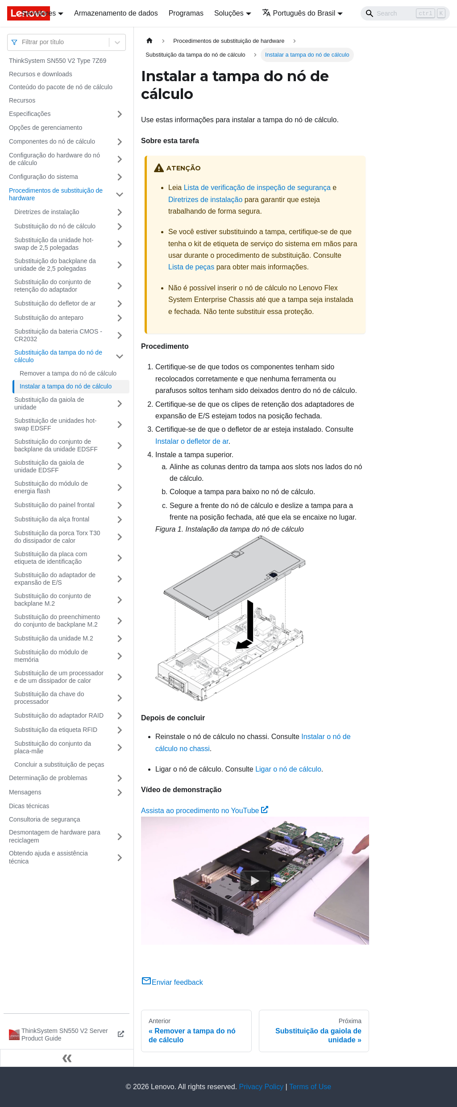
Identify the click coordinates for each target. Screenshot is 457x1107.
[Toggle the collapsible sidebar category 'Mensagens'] (119, 792)
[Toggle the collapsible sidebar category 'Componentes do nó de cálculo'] (119, 142)
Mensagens (25, 792)
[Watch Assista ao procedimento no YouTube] (255, 881)
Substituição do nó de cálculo (55, 226)
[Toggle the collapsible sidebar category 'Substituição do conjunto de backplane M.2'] (119, 600)
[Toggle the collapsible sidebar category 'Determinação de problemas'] (119, 778)
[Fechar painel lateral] (67, 1058)
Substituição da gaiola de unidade (49, 403)
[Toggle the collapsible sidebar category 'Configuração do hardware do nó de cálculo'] (119, 159)
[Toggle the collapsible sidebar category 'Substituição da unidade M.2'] (119, 639)
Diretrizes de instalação (46, 211)
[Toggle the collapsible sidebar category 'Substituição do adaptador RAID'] (119, 716)
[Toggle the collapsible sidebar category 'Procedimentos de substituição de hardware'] (119, 194)
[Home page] (149, 41)
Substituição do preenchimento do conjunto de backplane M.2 (57, 620)
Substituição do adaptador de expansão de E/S (55, 579)
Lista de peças (191, 267)
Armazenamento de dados (116, 13)
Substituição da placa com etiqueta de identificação (50, 558)
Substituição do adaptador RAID (59, 715)
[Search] (405, 13)
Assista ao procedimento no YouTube (204, 810)
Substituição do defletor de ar (55, 303)
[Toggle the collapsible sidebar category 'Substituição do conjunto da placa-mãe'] (119, 747)
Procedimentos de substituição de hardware (56, 194)
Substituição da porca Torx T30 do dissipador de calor (57, 537)
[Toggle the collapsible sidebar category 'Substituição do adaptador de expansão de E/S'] (119, 579)
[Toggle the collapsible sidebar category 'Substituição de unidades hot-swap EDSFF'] (119, 424)
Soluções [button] (229, 13)
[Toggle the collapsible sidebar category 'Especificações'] (119, 114)
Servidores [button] (39, 13)
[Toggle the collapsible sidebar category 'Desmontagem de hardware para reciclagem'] (119, 836)
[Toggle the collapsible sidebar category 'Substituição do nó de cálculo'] (119, 226)
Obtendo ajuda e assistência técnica (48, 857)
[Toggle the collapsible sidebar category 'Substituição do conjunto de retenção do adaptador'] (119, 286)
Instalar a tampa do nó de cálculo (66, 386)
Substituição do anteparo (48, 317)
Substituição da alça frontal (51, 519)
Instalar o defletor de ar (191, 441)
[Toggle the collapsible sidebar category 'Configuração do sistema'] (119, 177)
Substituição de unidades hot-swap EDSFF (55, 424)
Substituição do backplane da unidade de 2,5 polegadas (55, 265)
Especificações (29, 113)
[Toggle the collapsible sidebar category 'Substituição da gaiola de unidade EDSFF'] (119, 466)
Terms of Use (310, 1086)
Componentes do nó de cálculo (52, 141)
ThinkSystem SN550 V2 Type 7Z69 (57, 60)
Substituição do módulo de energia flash (51, 487)
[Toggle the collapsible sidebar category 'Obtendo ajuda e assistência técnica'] (119, 857)
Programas (186, 13)
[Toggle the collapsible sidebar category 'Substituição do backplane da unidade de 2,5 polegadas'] (119, 265)
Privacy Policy (261, 1086)
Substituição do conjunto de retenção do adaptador (52, 285)
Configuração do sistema (43, 176)
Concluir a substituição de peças (59, 764)
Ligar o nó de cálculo (288, 769)
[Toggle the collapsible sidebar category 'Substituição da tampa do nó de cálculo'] (119, 356)
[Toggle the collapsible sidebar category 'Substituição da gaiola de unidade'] (119, 403)
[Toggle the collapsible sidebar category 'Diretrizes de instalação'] (119, 212)
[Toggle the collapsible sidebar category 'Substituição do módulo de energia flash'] (119, 487)
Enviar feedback (172, 982)
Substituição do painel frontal (54, 504)
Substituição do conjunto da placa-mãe (52, 747)
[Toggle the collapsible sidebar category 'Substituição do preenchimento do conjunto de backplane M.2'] (119, 621)
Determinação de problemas (48, 777)
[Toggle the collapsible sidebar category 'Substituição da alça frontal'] (119, 519)
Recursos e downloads (40, 74)
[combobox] (23, 42)
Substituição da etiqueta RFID (55, 729)
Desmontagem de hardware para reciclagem (54, 836)
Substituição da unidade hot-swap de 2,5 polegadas (53, 244)
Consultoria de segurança (44, 819)
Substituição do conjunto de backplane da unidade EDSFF (56, 445)
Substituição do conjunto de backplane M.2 (52, 599)
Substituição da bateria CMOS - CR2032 (58, 335)
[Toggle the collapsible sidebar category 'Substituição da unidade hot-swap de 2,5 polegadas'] (119, 244)
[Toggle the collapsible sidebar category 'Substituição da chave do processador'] (119, 698)
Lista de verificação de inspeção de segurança (257, 187)
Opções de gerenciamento (45, 127)
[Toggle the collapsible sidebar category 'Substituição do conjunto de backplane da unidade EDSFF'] (119, 445)
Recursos (22, 100)
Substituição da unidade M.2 (53, 638)
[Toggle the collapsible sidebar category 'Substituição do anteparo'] (119, 318)
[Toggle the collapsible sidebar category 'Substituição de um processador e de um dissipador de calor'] (119, 677)
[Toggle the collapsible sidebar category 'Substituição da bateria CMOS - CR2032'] (119, 335)
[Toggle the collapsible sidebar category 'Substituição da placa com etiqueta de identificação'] (119, 558)
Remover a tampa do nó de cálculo (68, 373)
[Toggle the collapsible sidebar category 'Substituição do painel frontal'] (119, 505)
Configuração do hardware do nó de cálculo (54, 159)
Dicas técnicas (29, 806)
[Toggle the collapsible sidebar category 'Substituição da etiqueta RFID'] (119, 730)
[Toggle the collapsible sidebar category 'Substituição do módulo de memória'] (119, 656)
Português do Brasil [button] (299, 13)
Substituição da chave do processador (49, 698)
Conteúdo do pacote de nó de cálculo (60, 87)
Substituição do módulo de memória (51, 656)
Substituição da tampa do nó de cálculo (58, 356)
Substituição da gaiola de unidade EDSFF (49, 466)
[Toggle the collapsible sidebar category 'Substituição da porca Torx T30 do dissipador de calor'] (119, 537)
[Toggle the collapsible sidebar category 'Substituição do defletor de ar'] (119, 304)
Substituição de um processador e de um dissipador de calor (59, 677)
